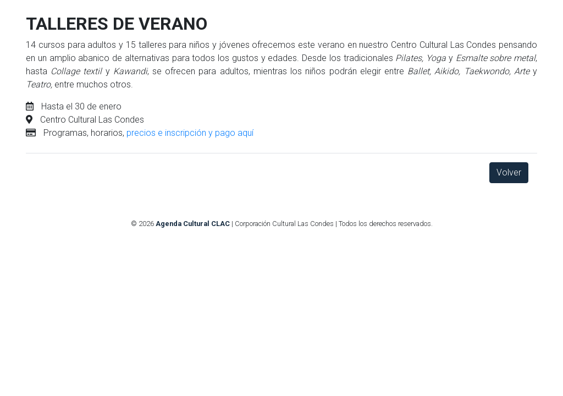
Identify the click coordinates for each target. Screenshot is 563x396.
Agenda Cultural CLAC (193, 223)
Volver (508, 172)
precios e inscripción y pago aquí (189, 133)
